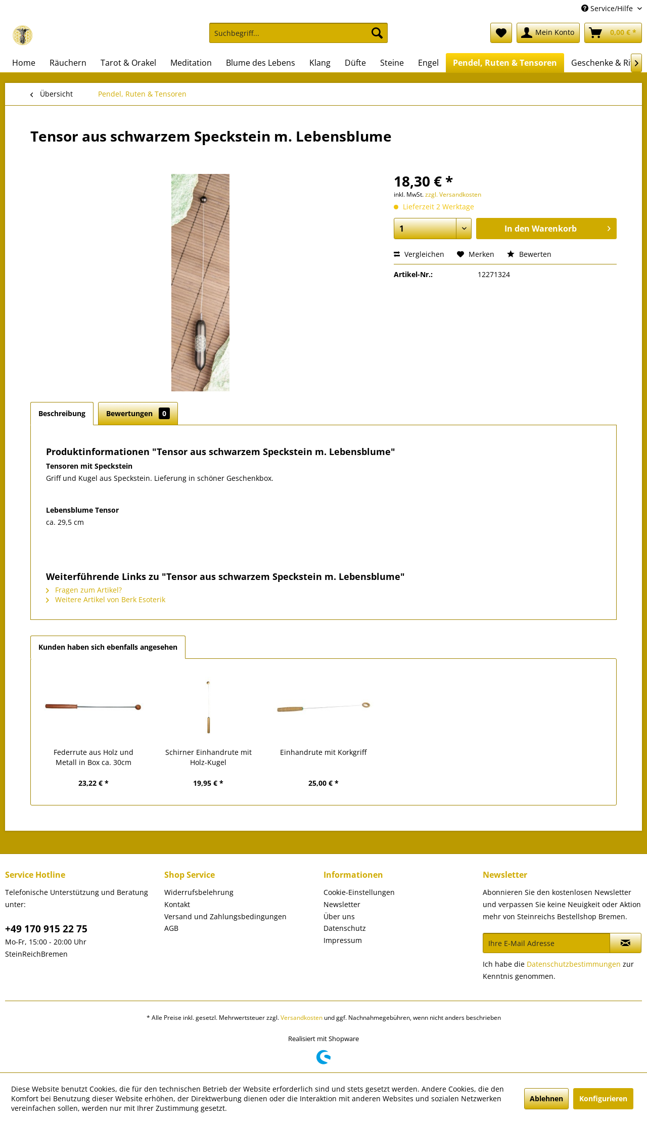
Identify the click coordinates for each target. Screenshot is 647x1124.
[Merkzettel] (501, 33)
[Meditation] (191, 62)
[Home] (23, 62)
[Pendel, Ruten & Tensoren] (505, 62)
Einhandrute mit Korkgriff (323, 752)
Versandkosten (301, 1017)
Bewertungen (138, 413)
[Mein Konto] (548, 33)
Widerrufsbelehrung (199, 892)
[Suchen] (377, 33)
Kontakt (177, 904)
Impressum (343, 940)
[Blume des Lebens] (260, 62)
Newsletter (342, 904)
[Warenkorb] (613, 33)
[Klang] (320, 62)
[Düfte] (355, 62)
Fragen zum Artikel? (84, 590)
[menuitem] (298, 38)
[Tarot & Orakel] (128, 62)
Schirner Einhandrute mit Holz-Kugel (208, 757)
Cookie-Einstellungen (359, 892)
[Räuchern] (68, 62)
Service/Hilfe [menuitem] (608, 8)
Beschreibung (61, 413)
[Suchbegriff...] (298, 33)
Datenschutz (345, 928)
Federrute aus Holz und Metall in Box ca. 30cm (93, 757)
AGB (171, 928)
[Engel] (428, 62)
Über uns (339, 916)
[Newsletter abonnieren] (625, 943)
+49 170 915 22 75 (46, 928)
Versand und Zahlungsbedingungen (225, 916)
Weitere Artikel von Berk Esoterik (105, 599)
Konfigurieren (603, 1098)
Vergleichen (419, 254)
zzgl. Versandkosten (453, 194)
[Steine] (392, 62)
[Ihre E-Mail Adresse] (546, 943)
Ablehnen (546, 1098)
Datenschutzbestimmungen (574, 964)
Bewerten (529, 254)
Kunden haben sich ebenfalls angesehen (107, 647)
